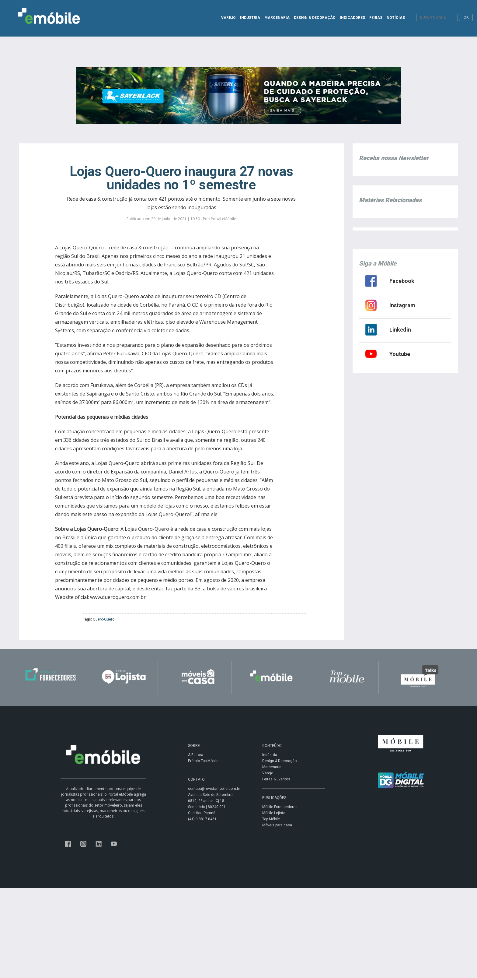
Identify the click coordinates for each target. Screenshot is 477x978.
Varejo (267, 773)
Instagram (402, 305)
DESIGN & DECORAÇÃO (315, 18)
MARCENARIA (277, 18)
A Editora (195, 755)
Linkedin (400, 329)
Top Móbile (271, 819)
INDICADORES (352, 18)
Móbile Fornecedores (280, 807)
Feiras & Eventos (276, 779)
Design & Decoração (279, 761)
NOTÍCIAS (396, 18)
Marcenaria (271, 767)
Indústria (269, 755)
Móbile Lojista (273, 813)
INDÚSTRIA (250, 18)
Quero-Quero (103, 619)
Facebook (401, 281)
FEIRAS (375, 18)
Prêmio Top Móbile (203, 761)
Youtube (399, 354)
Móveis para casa (277, 825)
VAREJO (228, 18)
